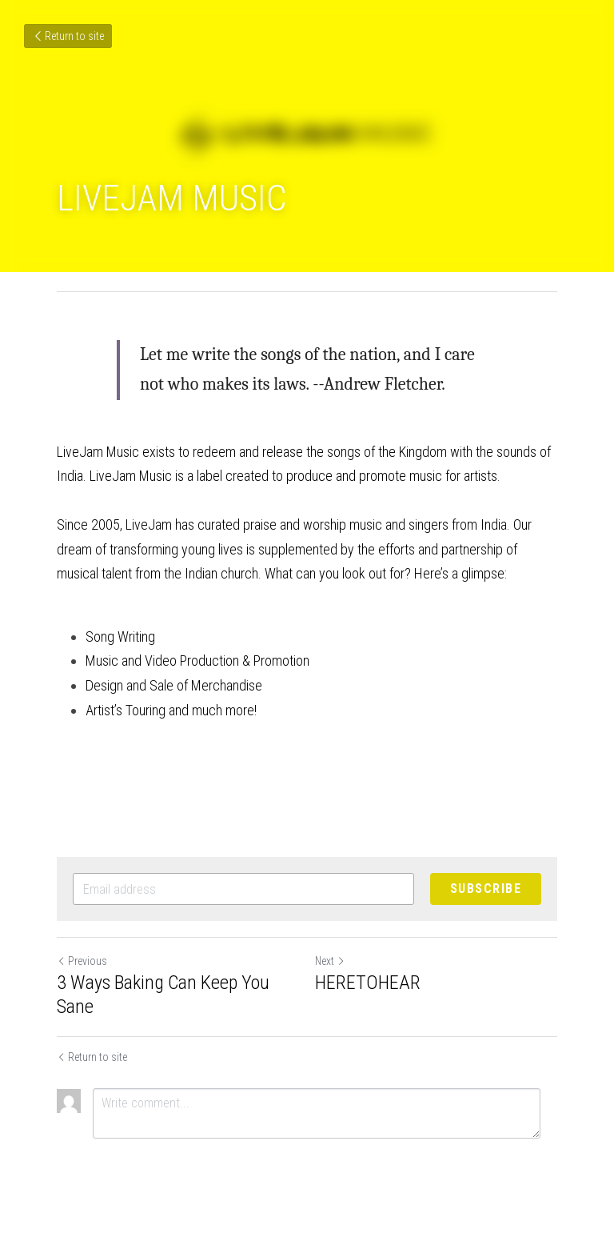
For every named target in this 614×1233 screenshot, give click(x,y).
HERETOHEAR (368, 982)
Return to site (68, 36)
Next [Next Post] (330, 961)
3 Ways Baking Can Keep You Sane (163, 994)
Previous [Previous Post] (82, 961)
